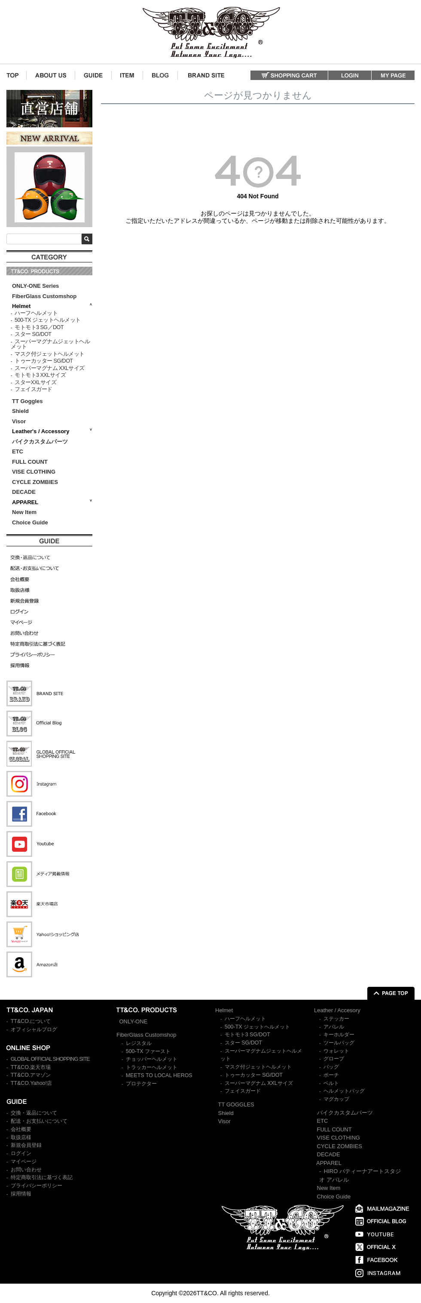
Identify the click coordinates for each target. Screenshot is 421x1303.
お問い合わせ (26, 1170)
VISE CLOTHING (33, 471)
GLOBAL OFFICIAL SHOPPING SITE (50, 1059)
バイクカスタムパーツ (40, 441)
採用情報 (21, 1194)
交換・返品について (34, 1113)
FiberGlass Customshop (44, 296)
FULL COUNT (30, 462)
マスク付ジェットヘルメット (50, 354)
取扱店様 (21, 1137)
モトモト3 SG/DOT (247, 1035)
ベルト (331, 1083)
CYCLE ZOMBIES (35, 482)
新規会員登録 (26, 1145)
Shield (21, 411)
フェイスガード (33, 389)
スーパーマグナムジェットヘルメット (50, 344)
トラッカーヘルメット (151, 1067)
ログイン (21, 1153)
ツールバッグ (338, 1043)
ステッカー (336, 1019)
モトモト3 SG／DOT (39, 327)
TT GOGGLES (236, 1104)
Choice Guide (30, 522)
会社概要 (21, 1129)
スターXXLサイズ (35, 382)
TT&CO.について (31, 1021)
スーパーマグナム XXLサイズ (50, 368)
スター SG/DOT (33, 334)
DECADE (24, 492)
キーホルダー (338, 1035)
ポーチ (331, 1075)
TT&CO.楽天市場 (31, 1067)
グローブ (333, 1059)
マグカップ (336, 1099)
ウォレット (336, 1051)
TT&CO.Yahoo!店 (31, 1083)
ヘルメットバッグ (344, 1091)
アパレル (333, 1027)
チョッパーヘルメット (151, 1059)
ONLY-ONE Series (35, 286)
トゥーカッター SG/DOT (44, 361)
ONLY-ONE (133, 1021)
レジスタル (139, 1043)
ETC (17, 451)
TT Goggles (27, 401)
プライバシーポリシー (36, 1186)
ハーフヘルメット (36, 313)
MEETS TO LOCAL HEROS (159, 1075)
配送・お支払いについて (39, 1121)
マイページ (24, 1161)
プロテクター (141, 1084)
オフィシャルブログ (34, 1029)
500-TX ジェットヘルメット (47, 320)
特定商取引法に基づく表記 (42, 1177)
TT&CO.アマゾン (31, 1075)
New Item (24, 512)
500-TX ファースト (148, 1051)
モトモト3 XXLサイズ (40, 375)
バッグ (331, 1067)
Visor (19, 421)
